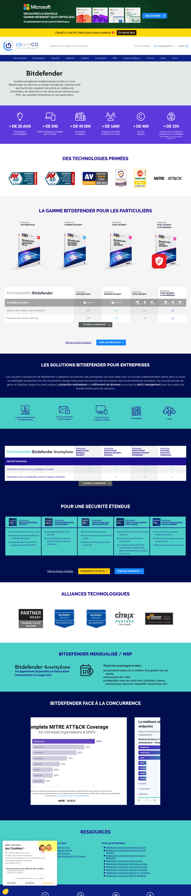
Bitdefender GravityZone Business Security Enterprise (126, 857)
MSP (115, 58)
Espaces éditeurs (132, 58)
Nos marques (19, 58)
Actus (175, 58)
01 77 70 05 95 (143, 46)
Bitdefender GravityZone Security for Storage (126, 870)
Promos (150, 58)
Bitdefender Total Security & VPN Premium (66, 856)
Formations (100, 58)
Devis (163, 58)
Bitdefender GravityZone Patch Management (126, 864)
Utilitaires (70, 58)
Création (85, 58)
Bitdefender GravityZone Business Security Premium (126, 851)
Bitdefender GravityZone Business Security (126, 848)
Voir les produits (111, 342)
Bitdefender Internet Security (59, 850)
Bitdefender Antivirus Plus (58, 848)
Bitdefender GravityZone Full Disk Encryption (126, 867)
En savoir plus (126, 32)
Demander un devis (94, 571)
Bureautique (39, 58)
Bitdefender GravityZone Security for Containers (128, 873)
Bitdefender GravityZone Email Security (124, 861)
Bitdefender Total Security (58, 853)
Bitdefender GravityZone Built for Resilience (126, 876)
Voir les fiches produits (78, 342)
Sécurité (55, 58)
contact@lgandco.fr (165, 46)
